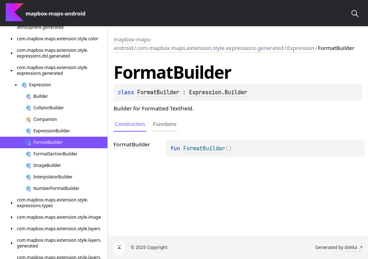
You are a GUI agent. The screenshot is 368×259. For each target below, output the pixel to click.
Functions (164, 124)
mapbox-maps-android (133, 43)
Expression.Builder (218, 92)
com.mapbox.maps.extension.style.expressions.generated (210, 47)
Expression (300, 47)
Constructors (130, 124)
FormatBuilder (158, 92)
